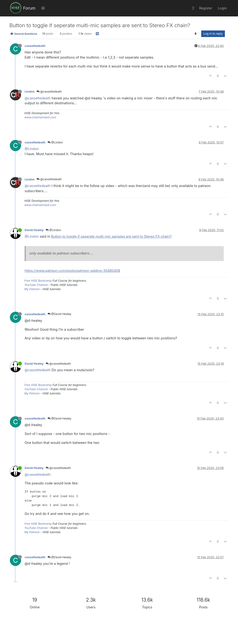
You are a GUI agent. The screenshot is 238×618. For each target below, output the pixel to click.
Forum (29, 8)
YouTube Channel (36, 285)
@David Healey (59, 314)
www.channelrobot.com (40, 117)
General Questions (23, 33)
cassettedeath (35, 46)
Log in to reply (213, 33)
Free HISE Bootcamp (38, 280)
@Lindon (55, 142)
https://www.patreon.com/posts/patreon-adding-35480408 (72, 271)
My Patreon (32, 289)
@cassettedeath (49, 91)
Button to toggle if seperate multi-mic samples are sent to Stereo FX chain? (111, 236)
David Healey (34, 230)
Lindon (29, 91)
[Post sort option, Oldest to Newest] (195, 33)
